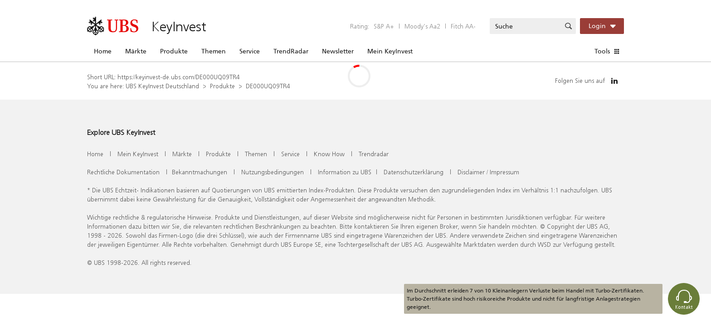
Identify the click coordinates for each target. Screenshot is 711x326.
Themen (213, 51)
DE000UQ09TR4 (268, 86)
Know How (329, 153)
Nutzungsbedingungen (272, 172)
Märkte (135, 51)
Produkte (174, 51)
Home (103, 51)
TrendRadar (290, 51)
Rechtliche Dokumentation (123, 172)
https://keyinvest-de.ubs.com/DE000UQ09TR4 (178, 76)
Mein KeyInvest (390, 51)
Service (249, 51)
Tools (602, 51)
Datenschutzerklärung (413, 172)
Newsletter (338, 51)
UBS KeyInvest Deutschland (162, 86)
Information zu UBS (344, 172)
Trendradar (374, 153)
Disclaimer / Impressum (488, 172)
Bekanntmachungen (199, 172)
